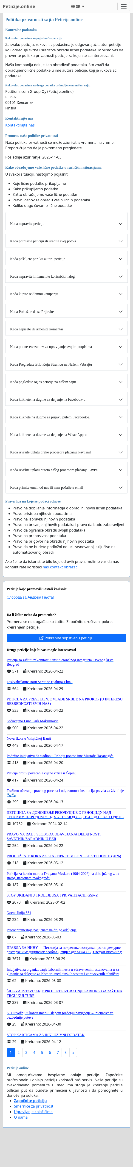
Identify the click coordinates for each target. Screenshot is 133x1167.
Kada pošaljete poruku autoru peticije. (38, 259)
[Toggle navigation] (123, 6)
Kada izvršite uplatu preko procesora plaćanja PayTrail (50, 452)
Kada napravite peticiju (27, 224)
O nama (21, 1117)
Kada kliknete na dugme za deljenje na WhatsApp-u (48, 435)
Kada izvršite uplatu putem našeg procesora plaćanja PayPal (54, 470)
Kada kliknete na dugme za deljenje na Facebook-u (47, 399)
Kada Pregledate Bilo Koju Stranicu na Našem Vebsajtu (51, 364)
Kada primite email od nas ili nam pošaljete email (46, 487)
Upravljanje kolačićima (33, 1111)
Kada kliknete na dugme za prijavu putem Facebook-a (50, 417)
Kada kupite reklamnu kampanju (34, 294)
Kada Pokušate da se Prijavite (32, 312)
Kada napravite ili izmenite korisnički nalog (42, 276)
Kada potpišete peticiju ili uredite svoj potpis (43, 241)
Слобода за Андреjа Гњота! (30, 597)
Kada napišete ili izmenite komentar (36, 329)
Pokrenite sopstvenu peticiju (66, 638)
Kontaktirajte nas (20, 125)
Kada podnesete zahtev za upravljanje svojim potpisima (51, 347)
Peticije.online (19, 6)
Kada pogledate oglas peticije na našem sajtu (43, 382)
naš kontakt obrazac (60, 567)
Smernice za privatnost (33, 1106)
